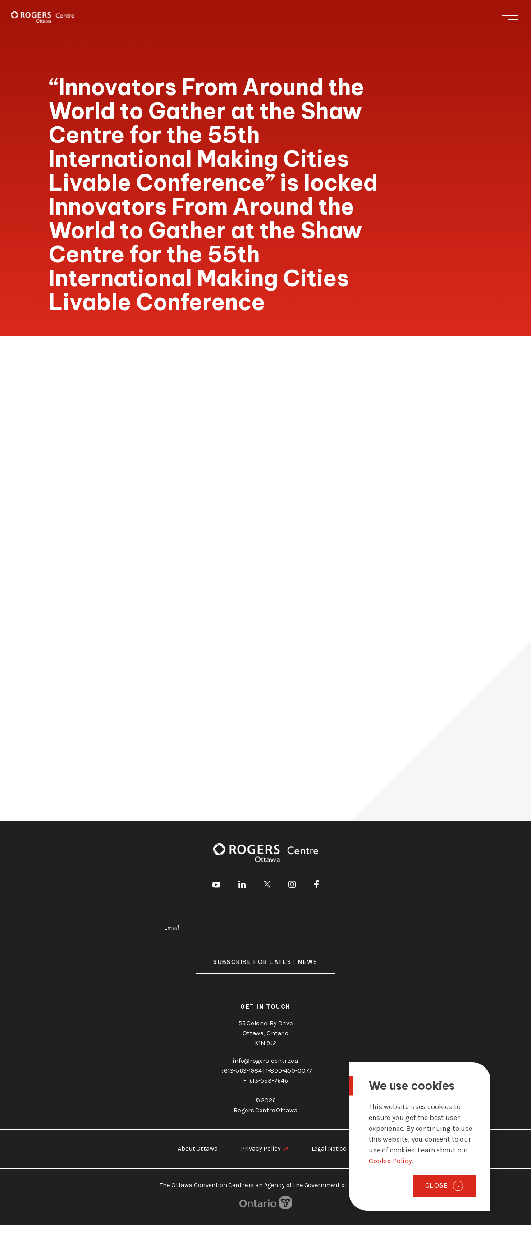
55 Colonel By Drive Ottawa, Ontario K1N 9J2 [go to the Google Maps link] (265, 1033)
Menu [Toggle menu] (510, 17)
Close (436, 1185)
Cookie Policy (390, 1161)
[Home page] (42, 17)
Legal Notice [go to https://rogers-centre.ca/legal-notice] (328, 1148)
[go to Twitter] (267, 886)
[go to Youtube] (216, 886)
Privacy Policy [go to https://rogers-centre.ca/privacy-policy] (260, 1148)
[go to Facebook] (316, 886)
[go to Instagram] (292, 886)
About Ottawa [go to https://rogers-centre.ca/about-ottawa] (197, 1148)
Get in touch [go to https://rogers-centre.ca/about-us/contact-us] (265, 1006)
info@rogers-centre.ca (265, 1061)
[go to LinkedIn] (242, 886)
